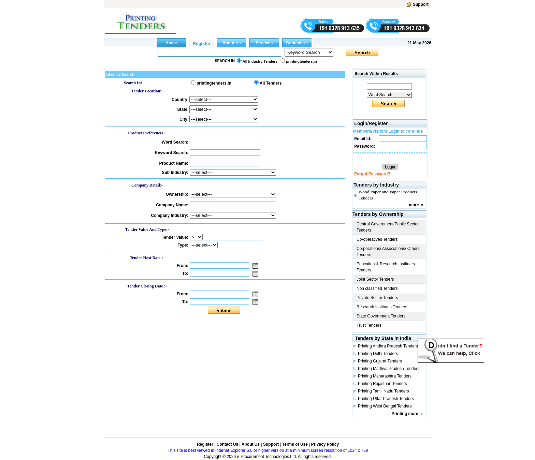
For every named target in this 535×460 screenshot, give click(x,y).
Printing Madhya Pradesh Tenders (389, 368)
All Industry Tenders (260, 61)
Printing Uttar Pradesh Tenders (386, 398)
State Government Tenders (381, 316)
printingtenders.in (301, 61)
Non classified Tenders (377, 288)
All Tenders (270, 83)
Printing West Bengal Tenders (385, 406)
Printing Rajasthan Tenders (382, 383)
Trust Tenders (369, 325)
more (414, 205)
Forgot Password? (372, 174)
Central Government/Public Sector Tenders (388, 227)
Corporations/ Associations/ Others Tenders (388, 251)
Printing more (405, 413)
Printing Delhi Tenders (378, 353)
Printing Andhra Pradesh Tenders (388, 346)
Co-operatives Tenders (377, 239)
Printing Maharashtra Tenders (384, 376)
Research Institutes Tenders (382, 307)
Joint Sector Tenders (375, 279)
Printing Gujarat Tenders (380, 361)
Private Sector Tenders (377, 297)
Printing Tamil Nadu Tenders (383, 391)
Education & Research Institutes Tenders (386, 267)
